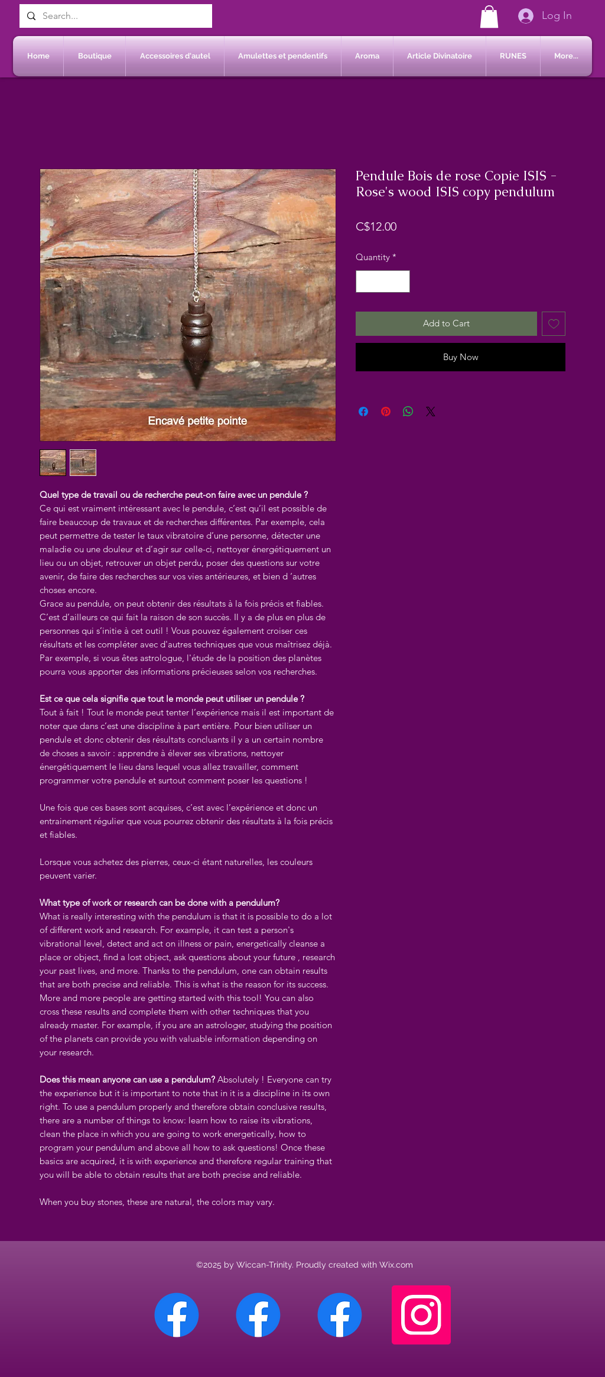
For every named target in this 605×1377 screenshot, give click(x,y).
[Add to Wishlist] (554, 324)
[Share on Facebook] (363, 411)
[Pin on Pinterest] (386, 411)
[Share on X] (431, 411)
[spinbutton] (383, 282)
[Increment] (401, 282)
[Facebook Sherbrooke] (258, 1314)
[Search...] (115, 16)
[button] (489, 16)
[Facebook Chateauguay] (176, 1314)
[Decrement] (365, 282)
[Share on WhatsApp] (408, 411)
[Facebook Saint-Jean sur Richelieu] (339, 1314)
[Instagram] (421, 1314)
